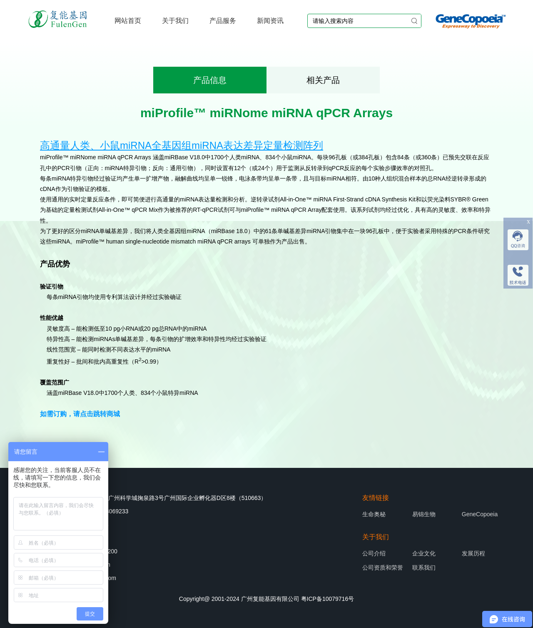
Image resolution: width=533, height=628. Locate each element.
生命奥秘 (374, 514)
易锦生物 (424, 514)
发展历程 (473, 553)
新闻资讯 (270, 20)
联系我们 (424, 567)
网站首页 (128, 20)
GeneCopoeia (480, 514)
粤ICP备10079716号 (327, 598)
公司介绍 (374, 553)
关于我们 (175, 20)
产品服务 (222, 20)
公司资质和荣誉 (382, 567)
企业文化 (424, 553)
